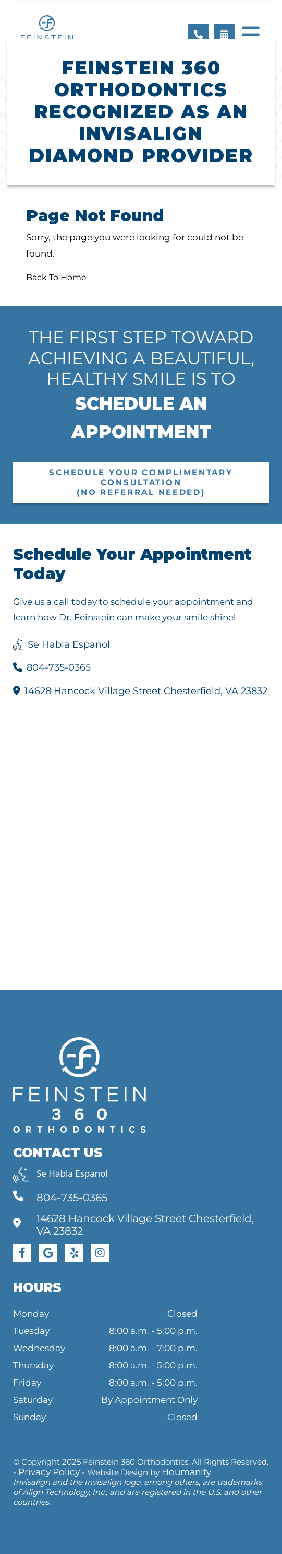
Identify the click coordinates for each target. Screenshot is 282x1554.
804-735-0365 (52, 667)
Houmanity (186, 1472)
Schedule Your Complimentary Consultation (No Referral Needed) (140, 482)
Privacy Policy (49, 1472)
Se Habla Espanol (61, 644)
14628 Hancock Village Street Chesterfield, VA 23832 (140, 691)
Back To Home (56, 277)
